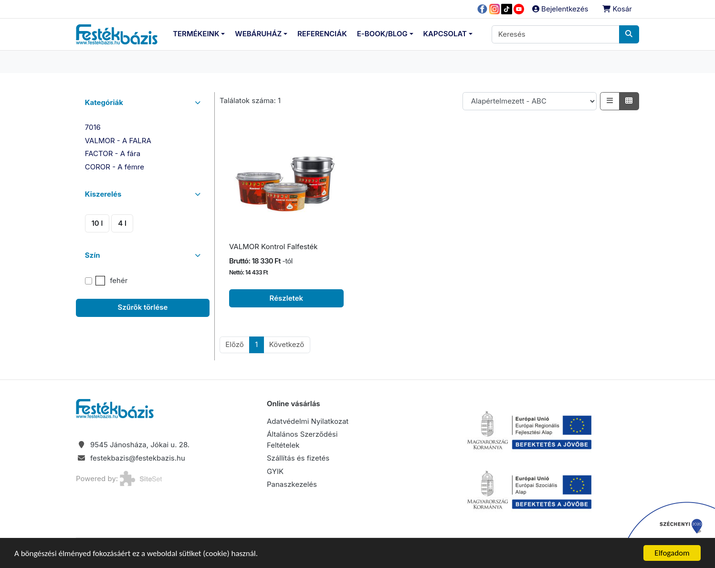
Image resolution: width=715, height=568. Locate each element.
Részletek (287, 298)
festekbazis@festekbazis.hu (137, 458)
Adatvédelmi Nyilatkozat (307, 421)
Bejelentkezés (560, 8)
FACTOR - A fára (112, 153)
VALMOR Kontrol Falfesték (273, 246)
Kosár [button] (617, 8)
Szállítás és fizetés (298, 458)
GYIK (275, 471)
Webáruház (258, 33)
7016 (93, 127)
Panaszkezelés (292, 484)
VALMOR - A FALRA (118, 140)
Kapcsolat (445, 33)
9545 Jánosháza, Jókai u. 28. (139, 444)
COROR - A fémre (114, 166)
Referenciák (322, 33)
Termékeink (196, 33)
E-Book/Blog (382, 33)
